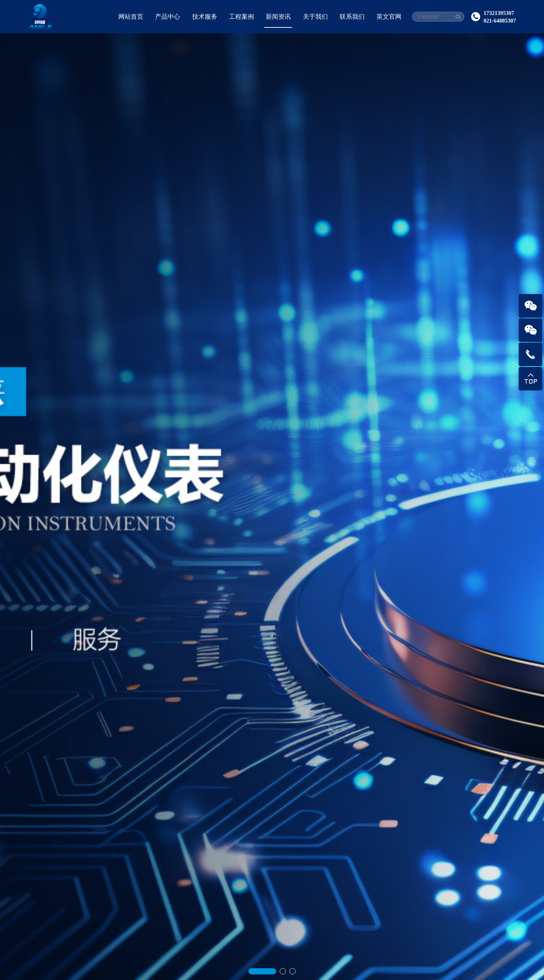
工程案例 (241, 16)
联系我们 (352, 16)
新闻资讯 (278, 16)
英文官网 (388, 16)
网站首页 (130, 16)
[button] (262, 949)
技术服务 (204, 16)
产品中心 (167, 16)
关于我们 (315, 16)
